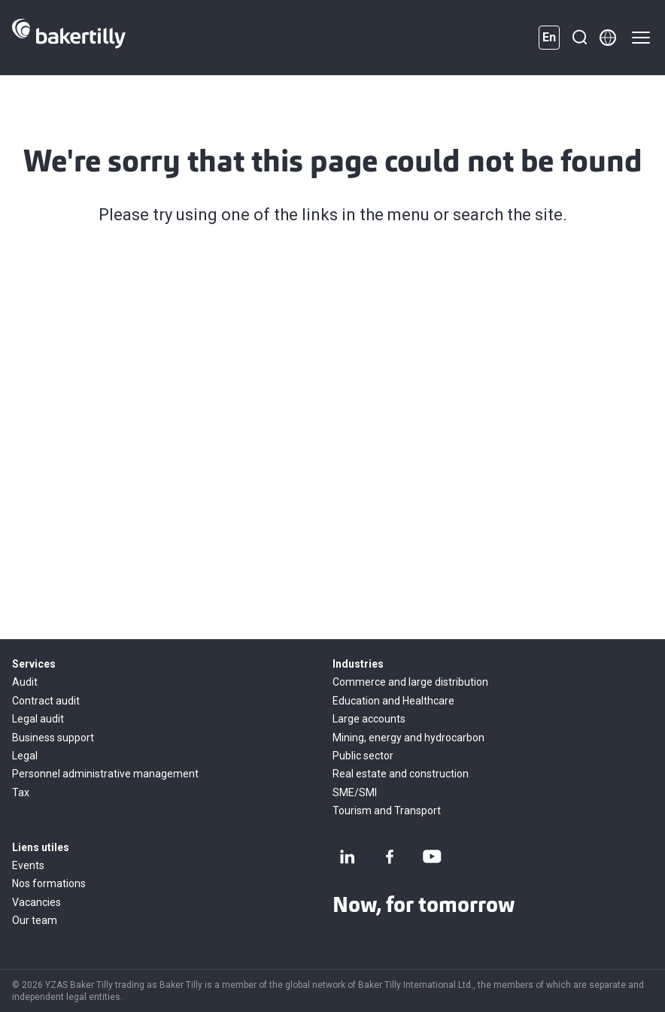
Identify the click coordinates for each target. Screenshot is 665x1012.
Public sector (362, 756)
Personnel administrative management (105, 774)
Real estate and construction (400, 774)
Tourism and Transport (386, 810)
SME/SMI (354, 792)
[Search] (579, 38)
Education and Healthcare (393, 701)
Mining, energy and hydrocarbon (408, 738)
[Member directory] (608, 38)
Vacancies (36, 902)
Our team (34, 920)
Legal (25, 756)
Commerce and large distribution (410, 682)
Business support (53, 738)
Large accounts (368, 719)
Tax (20, 792)
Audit (25, 682)
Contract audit (46, 701)
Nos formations (49, 883)
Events (28, 865)
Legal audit (38, 719)
